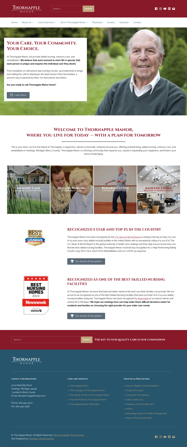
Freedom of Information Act (140, 404)
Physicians (97, 22)
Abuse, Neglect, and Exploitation (142, 385)
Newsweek (143, 298)
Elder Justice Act (134, 399)
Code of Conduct (134, 390)
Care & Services (46, 22)
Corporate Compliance (137, 395)
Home (14, 22)
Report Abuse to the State (139, 418)
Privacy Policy (78, 435)
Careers (111, 22)
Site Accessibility (61, 435)
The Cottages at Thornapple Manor (87, 390)
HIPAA (129, 409)
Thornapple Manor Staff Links (84, 404)
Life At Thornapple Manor (73, 22)
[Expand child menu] (32, 22)
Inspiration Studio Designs (41, 438)
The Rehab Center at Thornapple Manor (90, 395)
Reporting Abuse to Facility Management (146, 413)
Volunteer (124, 22)
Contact (137, 22)
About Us (26, 22)
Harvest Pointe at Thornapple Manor (88, 399)
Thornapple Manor (79, 385)
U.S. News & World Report (128, 237)
